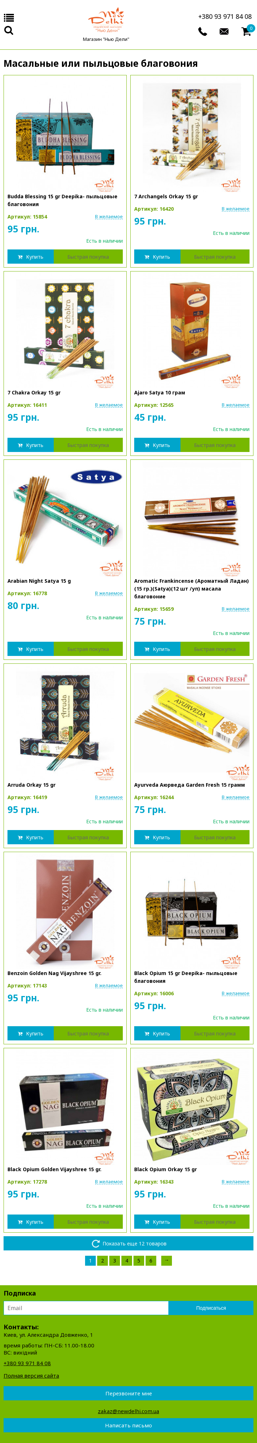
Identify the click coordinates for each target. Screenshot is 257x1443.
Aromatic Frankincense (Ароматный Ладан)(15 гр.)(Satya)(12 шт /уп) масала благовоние (191, 588)
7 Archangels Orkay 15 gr (166, 196)
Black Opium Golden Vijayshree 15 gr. (54, 1169)
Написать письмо (128, 1425)
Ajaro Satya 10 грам (159, 392)
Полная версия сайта (31, 1375)
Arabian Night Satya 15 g (39, 580)
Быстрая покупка (88, 256)
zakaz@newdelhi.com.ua (128, 1411)
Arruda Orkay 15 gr (31, 784)
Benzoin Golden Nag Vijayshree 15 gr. (54, 973)
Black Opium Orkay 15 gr (165, 1169)
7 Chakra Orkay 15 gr (34, 392)
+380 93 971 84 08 (225, 16)
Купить (34, 256)
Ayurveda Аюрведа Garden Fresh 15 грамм (189, 784)
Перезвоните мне (128, 1393)
